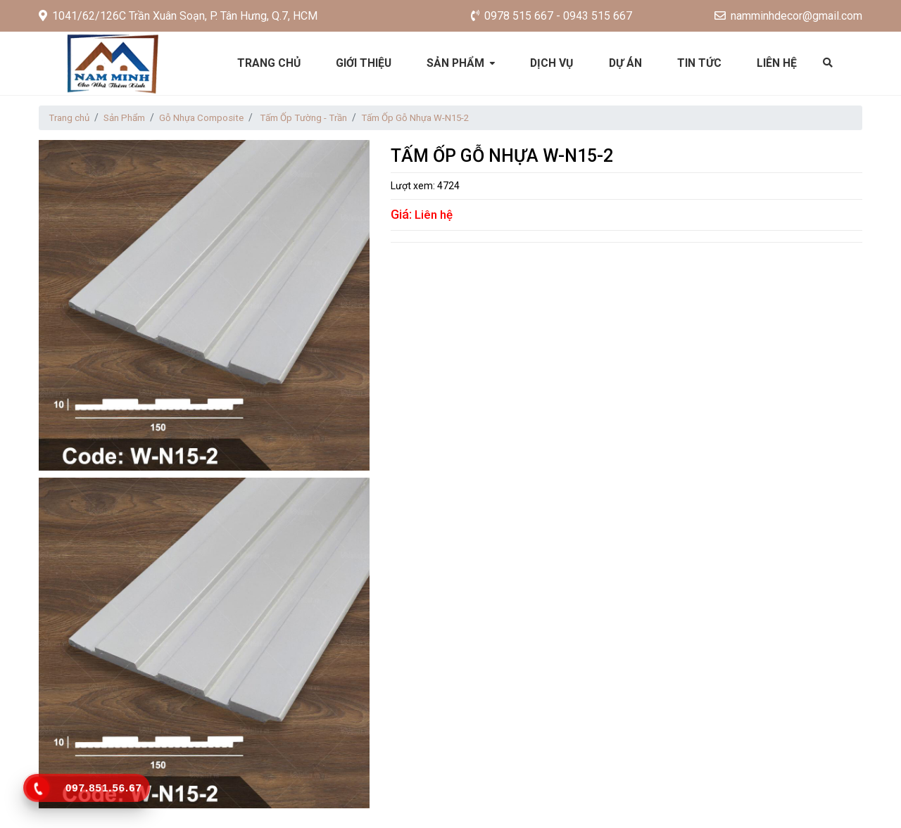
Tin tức (701, 63)
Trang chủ (267, 63)
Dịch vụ (552, 63)
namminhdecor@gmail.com (788, 16)
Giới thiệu (363, 63)
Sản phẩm (456, 63)
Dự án (626, 63)
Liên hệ (780, 63)
